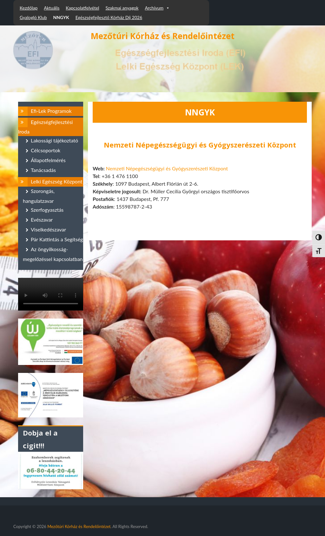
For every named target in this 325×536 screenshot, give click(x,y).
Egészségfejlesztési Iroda (45, 126)
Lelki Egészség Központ (56, 181)
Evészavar (42, 219)
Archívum (157, 8)
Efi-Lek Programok (51, 111)
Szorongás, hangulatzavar (39, 196)
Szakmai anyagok (121, 7)
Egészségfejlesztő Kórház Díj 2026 (109, 17)
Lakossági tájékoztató (54, 140)
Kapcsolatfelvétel (82, 7)
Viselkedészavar (48, 229)
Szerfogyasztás (47, 210)
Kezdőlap (28, 7)
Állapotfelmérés (48, 160)
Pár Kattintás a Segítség (57, 239)
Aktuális (51, 7)
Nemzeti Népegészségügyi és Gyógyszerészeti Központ (167, 168)
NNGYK (61, 17)
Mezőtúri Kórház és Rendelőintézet (163, 36)
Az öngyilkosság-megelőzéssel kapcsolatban (53, 254)
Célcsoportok (45, 150)
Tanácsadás (43, 170)
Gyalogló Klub (33, 17)
